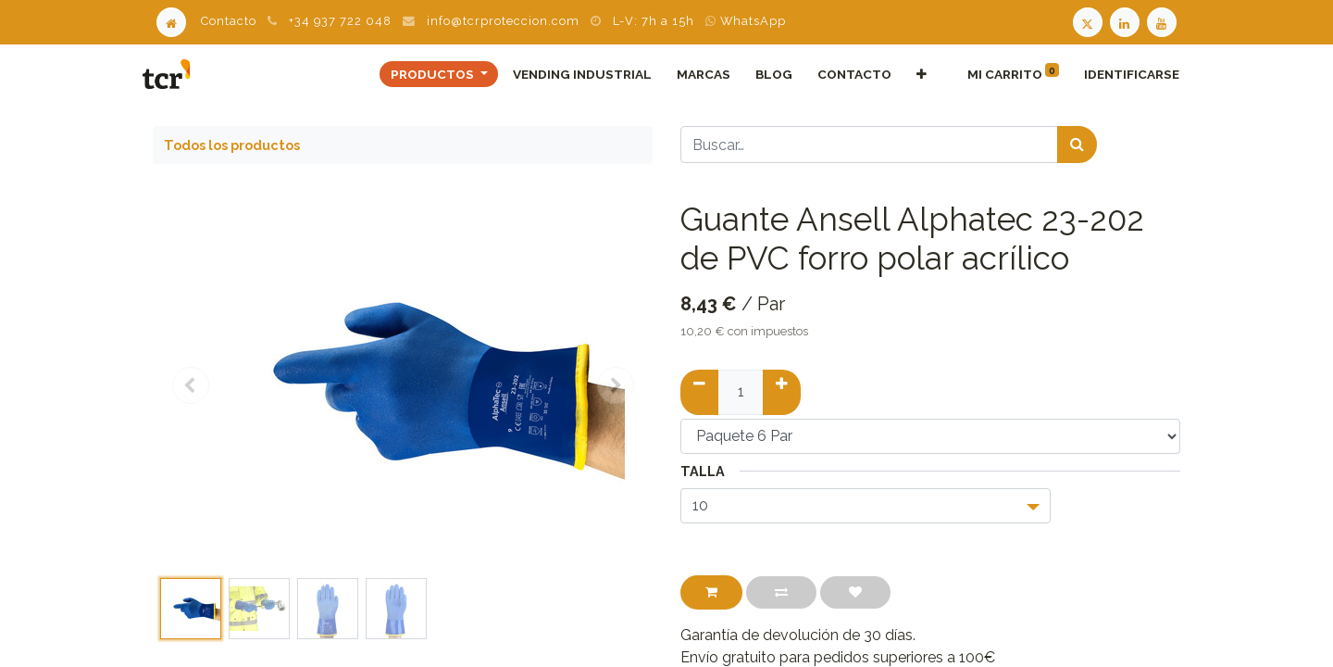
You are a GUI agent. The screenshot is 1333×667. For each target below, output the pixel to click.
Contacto (228, 21)
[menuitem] (572, 74)
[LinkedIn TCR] (1126, 21)
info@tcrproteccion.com (503, 21)
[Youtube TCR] (1163, 21)
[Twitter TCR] (1087, 21)
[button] (912, 74)
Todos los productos (232, 145)
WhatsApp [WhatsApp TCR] (745, 21)
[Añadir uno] (782, 392)
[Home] (171, 21)
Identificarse (1121, 74)
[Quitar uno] (699, 392)
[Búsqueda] (1077, 144)
